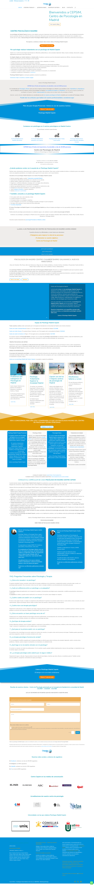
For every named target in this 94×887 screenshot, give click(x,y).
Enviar (77, 732)
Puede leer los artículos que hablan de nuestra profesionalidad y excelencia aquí (47, 98)
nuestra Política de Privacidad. (46, 746)
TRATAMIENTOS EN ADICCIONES (60, 476)
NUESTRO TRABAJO (29, 8)
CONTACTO (70, 8)
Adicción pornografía (66, 867)
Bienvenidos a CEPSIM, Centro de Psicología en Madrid (65, 16)
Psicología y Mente (24, 88)
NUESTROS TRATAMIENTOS (54, 475)
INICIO (20, 8)
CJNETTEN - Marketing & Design (41, 881)
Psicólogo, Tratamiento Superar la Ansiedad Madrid (36, 380)
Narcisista (68, 866)
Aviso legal (64, 873)
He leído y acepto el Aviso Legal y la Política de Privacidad (21, 727)
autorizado (46, 687)
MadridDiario (73, 88)
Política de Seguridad (72, 873)
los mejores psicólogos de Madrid (52, 95)
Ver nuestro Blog (54, 24)
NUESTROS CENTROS (53, 8)
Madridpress (81, 88)
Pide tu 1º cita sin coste (47, 45)
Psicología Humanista (19, 449)
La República (62, 90)
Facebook (13, 761)
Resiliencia (73, 866)
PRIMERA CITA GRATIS (47, 427)
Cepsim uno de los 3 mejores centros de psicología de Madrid (56, 379)
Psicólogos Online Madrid (22, 881)
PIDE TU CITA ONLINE (47, 254)
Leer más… (13, 401)
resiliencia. (33, 72)
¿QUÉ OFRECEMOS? (47, 251)
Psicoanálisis (14, 451)
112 (1, 440)
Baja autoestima (73, 864)
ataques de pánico (18, 189)
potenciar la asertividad (20, 190)
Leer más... (32, 406)
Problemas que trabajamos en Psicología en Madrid (16, 379)
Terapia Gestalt (18, 448)
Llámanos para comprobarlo (77, 447)
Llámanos (25, 279)
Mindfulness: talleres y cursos (75, 378)
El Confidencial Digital (51, 90)
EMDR (23, 453)
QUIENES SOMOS (41, 8)
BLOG (63, 8)
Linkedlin (13, 766)
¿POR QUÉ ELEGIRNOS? (47, 249)
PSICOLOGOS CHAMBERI (14, 848)
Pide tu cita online (15, 279)
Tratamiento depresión (78, 861)
